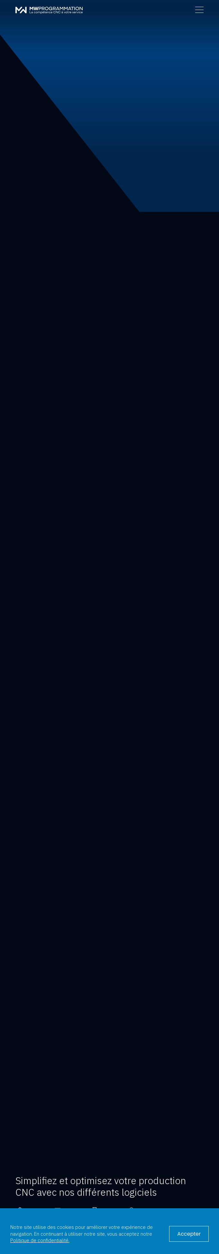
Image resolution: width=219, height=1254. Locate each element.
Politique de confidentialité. (39, 1240)
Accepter (189, 1234)
